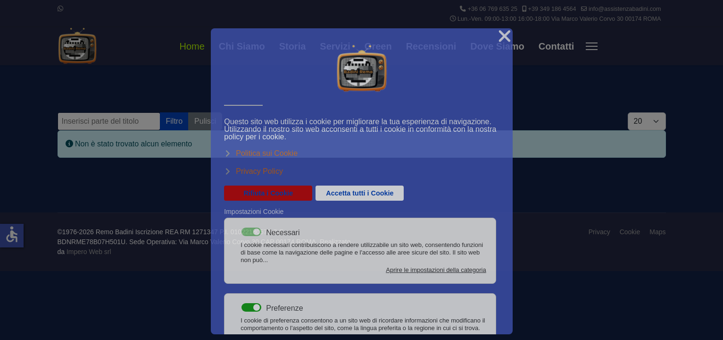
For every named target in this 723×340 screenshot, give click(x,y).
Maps (657, 232)
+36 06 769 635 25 (492, 9)
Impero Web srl (88, 251)
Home (192, 46)
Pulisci (205, 121)
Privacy (599, 232)
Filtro (174, 121)
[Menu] (592, 46)
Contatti (556, 46)
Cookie (630, 232)
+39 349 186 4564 (552, 9)
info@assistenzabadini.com (625, 9)
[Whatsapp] (60, 8)
